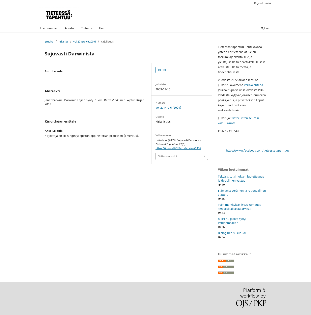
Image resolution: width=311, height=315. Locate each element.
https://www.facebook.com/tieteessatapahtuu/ (257, 150)
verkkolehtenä (253, 85)
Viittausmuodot (167, 156)
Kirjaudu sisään (263, 3)
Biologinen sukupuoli (232, 233)
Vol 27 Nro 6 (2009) (84, 41)
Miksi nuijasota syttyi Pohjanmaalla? (232, 221)
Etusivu (49, 41)
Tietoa (85, 28)
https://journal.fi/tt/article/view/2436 (178, 148)
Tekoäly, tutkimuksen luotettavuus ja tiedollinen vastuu (241, 178)
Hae (101, 28)
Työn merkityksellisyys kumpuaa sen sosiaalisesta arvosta (239, 207)
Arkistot (69, 28)
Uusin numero (48, 28)
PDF (164, 70)
